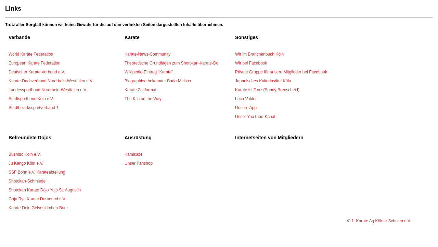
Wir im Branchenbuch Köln (259, 54)
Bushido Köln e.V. (25, 154)
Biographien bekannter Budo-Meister (158, 81)
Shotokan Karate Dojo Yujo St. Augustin (45, 190)
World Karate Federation (31, 54)
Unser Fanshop (139, 163)
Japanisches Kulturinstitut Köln (263, 81)
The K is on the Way (143, 98)
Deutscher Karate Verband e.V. (37, 72)
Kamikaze (134, 154)
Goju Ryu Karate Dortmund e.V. (37, 199)
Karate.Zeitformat (140, 89)
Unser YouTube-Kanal (255, 116)
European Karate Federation (34, 63)
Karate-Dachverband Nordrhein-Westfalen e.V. (51, 81)
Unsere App (246, 107)
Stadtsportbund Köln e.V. (31, 98)
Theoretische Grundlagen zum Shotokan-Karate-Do (171, 63)
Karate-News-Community (147, 54)
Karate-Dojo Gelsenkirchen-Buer (38, 207)
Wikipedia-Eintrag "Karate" (149, 72)
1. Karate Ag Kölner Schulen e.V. (381, 221)
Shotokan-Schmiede (27, 181)
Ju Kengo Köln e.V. (26, 163)
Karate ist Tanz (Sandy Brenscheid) (267, 89)
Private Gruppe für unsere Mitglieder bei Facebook (281, 72)
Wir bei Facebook (251, 63)
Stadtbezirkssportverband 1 (34, 107)
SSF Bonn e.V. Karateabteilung (37, 172)
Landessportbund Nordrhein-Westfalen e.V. (48, 89)
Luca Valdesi (246, 98)
